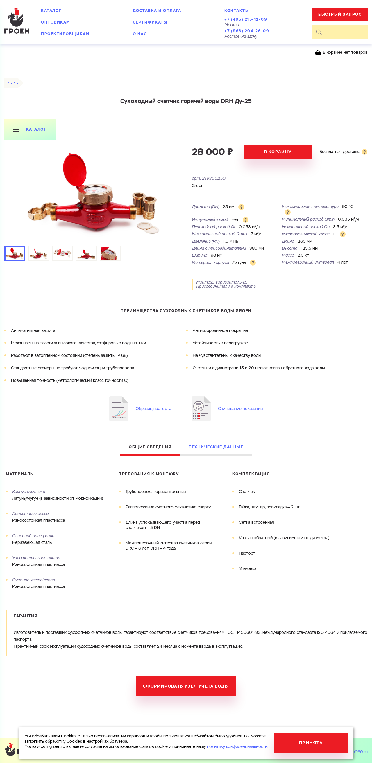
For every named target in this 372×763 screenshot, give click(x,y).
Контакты (236, 10)
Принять (311, 743)
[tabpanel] (95, 193)
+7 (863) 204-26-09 (246, 30)
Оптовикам (55, 22)
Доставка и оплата (157, 10)
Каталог (51, 10)
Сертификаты (150, 22)
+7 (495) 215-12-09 (245, 19)
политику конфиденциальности (237, 747)
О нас (140, 33)
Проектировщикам (65, 33)
